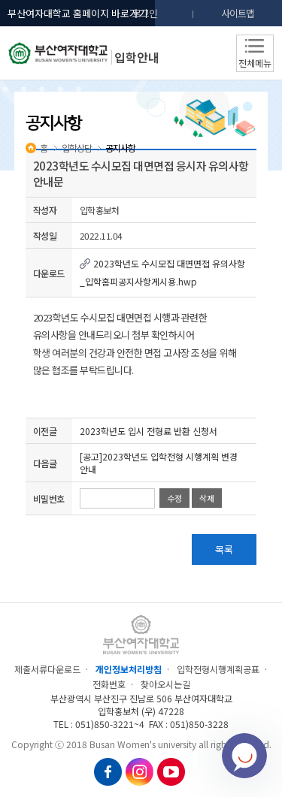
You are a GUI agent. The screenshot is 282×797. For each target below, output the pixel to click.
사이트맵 (237, 13)
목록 (224, 549)
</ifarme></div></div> (244, 755)
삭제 (206, 498)
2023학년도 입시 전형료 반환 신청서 (148, 430)
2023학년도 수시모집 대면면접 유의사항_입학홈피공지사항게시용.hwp (162, 272)
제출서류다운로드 (47, 669)
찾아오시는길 (165, 684)
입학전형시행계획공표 (218, 669)
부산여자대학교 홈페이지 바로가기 (77, 13)
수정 (174, 498)
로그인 (144, 13)
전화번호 (109, 684)
